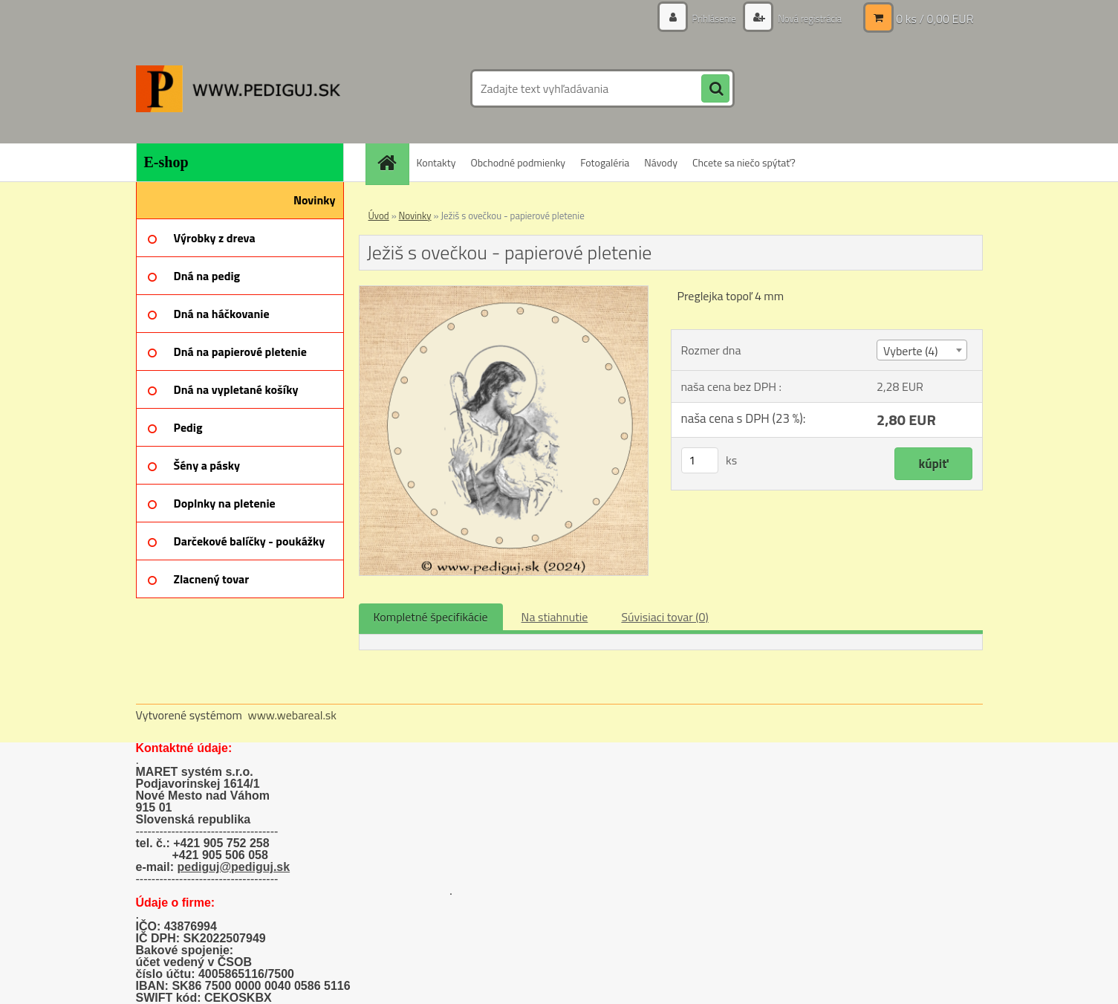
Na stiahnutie (554, 617)
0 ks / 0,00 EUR (934, 18)
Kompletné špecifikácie (431, 617)
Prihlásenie (706, 18)
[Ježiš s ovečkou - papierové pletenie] (504, 292)
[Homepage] (392, 162)
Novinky (415, 215)
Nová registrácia (806, 18)
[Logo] (238, 88)
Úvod (378, 215)
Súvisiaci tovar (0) (664, 617)
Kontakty (436, 162)
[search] (715, 89)
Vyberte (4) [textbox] (910, 351)
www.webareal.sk (292, 715)
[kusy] (699, 460)
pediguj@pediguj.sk (234, 867)
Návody (660, 162)
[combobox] (922, 350)
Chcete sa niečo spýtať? (744, 162)
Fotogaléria (604, 162)
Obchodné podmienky (517, 162)
